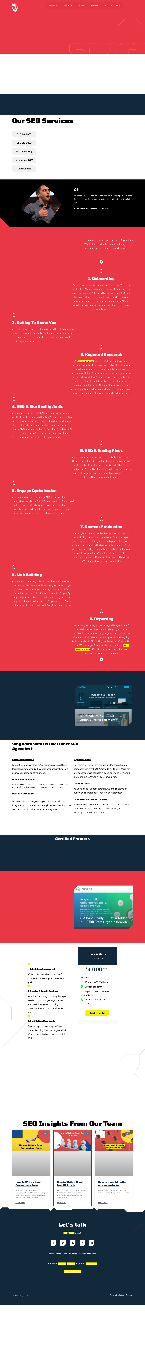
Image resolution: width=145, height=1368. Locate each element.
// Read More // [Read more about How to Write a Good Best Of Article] (61, 1203)
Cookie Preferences (90, 1254)
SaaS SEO (60, 1264)
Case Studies (68, 5)
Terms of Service (69, 1254)
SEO (65, 1233)
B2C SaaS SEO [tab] (24, 142)
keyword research (86, 361)
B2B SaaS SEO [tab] (24, 134)
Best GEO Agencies (72, 1272)
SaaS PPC (71, 1264)
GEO (71, 1233)
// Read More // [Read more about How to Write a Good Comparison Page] (20, 1203)
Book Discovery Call (97, 1013)
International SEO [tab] (24, 160)
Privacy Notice (52, 1254)
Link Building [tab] (24, 168)
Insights (82, 5)
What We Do (52, 5)
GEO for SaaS (92, 1264)
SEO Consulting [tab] (24, 151)
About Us (108, 5)
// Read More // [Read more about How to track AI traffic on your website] (102, 1203)
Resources (95, 5)
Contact (118, 5)
